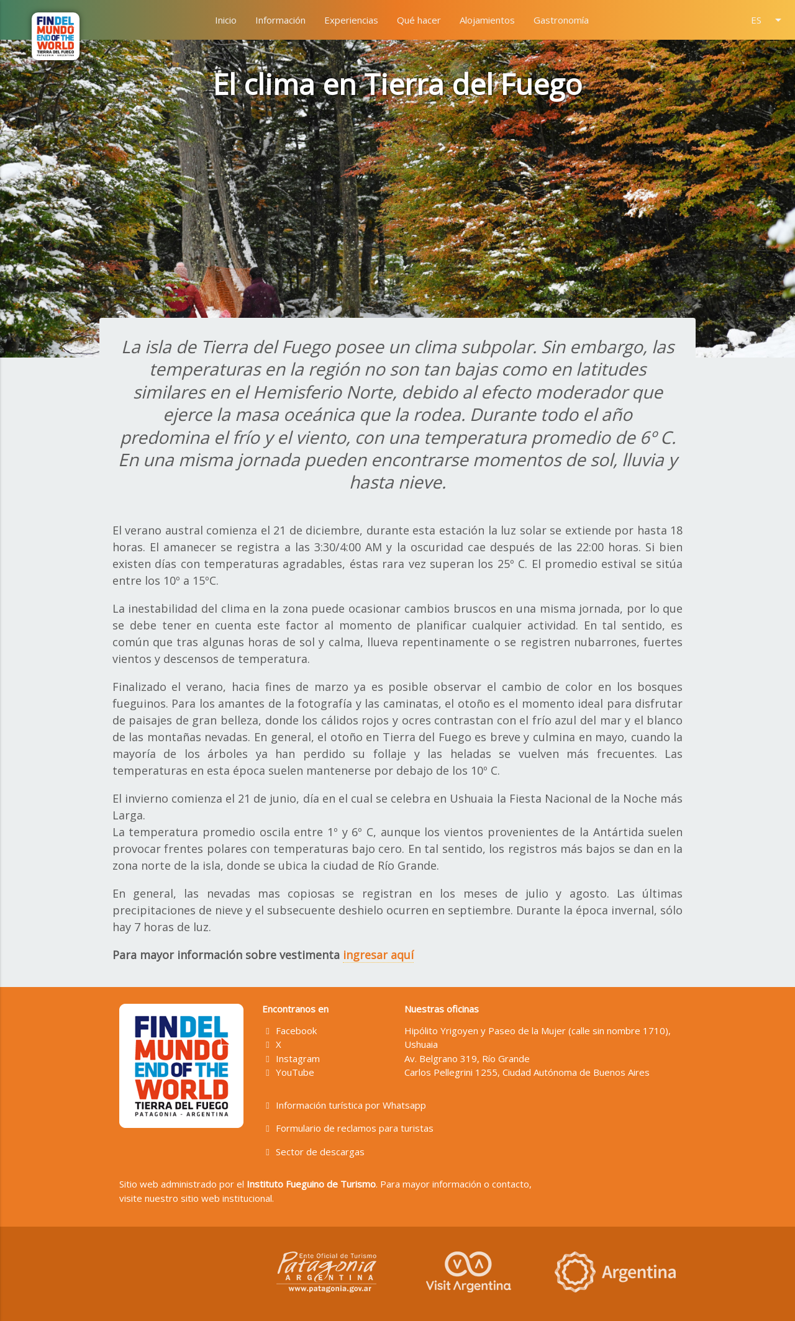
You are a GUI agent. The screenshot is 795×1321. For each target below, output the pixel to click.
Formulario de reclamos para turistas (348, 1128)
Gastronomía (561, 20)
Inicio (226, 20)
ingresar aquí (378, 954)
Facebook (289, 1030)
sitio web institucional (226, 1198)
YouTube (288, 1072)
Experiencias (351, 20)
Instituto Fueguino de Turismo (311, 1184)
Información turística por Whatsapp (344, 1105)
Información (280, 20)
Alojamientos (487, 20)
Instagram (291, 1058)
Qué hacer (419, 20)
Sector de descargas (313, 1151)
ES (768, 20)
